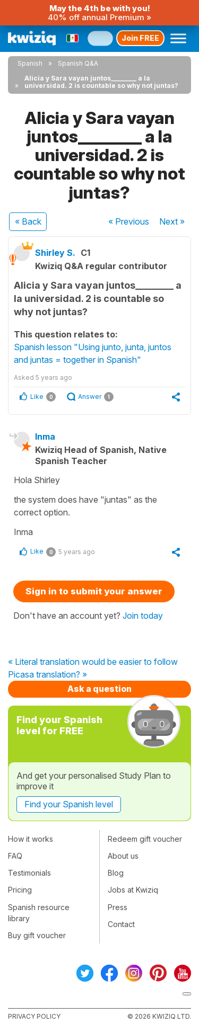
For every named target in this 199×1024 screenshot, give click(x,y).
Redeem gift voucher (145, 838)
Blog (116, 872)
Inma (45, 436)
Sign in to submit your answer (93, 591)
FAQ (15, 855)
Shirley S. (55, 252)
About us (123, 855)
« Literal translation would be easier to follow (93, 662)
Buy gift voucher (37, 935)
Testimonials (29, 872)
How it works (30, 838)
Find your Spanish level (68, 804)
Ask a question (99, 688)
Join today (143, 615)
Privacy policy (34, 1016)
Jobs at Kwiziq (133, 889)
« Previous (128, 221)
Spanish (30, 63)
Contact (121, 924)
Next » (172, 221)
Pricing (20, 889)
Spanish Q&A (78, 63)
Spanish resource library (39, 913)
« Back (28, 221)
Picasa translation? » (47, 675)
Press (117, 907)
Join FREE (140, 37)
